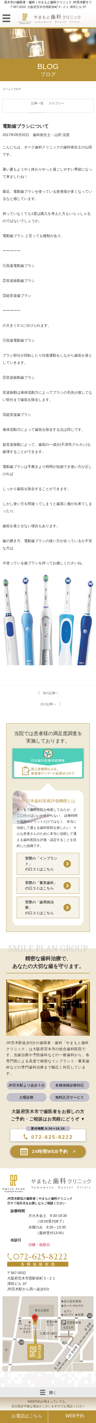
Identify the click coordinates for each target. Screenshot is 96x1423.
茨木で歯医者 (16, 1203)
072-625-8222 (49, 1137)
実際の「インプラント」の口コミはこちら (41, 863)
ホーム (6, 89)
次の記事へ (48, 704)
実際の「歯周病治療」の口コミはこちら (39, 907)
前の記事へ (50, 693)
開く (48, 1392)
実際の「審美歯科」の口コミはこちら (41, 885)
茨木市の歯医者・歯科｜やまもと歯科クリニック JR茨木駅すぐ (48, 2)
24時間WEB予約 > (54, 1151)
